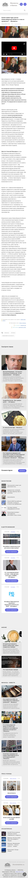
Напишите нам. (23, 325)
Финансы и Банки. (14, 4)
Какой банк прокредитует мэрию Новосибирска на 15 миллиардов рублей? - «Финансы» (11, 756)
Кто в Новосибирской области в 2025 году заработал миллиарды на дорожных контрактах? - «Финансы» (10, 728)
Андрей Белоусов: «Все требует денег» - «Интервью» (12, 401)
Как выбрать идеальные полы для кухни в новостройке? (11, 547)
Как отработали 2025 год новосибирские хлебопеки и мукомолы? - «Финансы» (11, 700)
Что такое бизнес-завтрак (10, 669)
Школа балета (12, 793)
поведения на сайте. (22, 327)
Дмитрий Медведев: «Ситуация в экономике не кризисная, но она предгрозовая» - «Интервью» (12, 373)
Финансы (7, 332)
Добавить (22, 470)
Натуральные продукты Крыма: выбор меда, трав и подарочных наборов (11, 645)
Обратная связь (20, 871)
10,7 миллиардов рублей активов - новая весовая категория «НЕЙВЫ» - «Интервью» (12, 575)
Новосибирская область (8, 335)
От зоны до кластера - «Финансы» (12, 427)
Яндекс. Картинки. (22, 323)
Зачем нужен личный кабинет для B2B (11, 818)
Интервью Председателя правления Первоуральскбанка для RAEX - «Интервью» (11, 604)
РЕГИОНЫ (13, 332)
